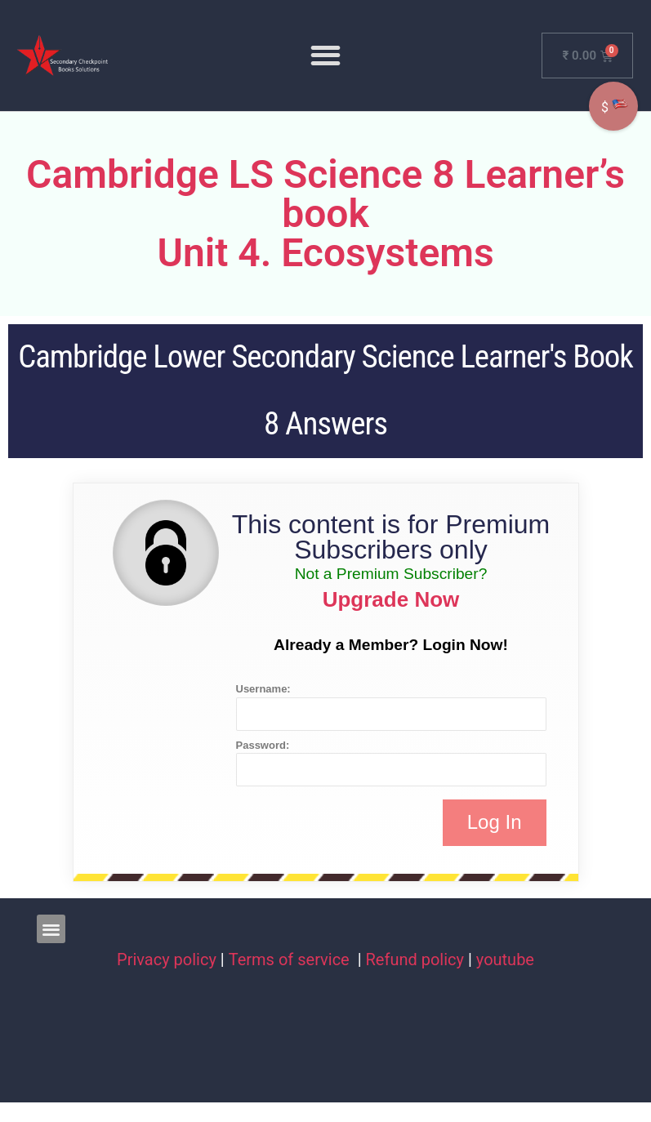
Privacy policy (166, 959)
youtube (505, 959)
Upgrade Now (391, 599)
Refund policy (415, 959)
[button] (325, 55)
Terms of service (291, 959)
